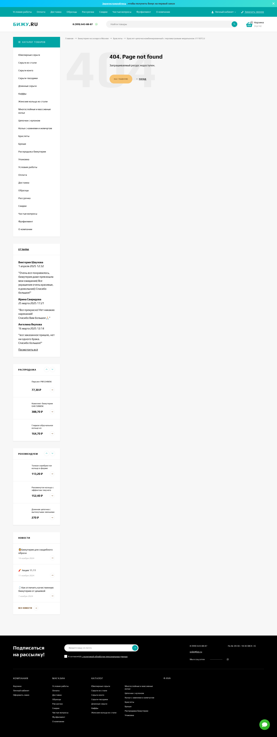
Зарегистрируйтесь (114, 3)
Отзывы (23, 249)
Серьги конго (97, 695)
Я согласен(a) (96, 656)
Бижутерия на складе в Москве (93, 38)
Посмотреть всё (28, 349)
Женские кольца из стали (103, 712)
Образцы (72, 11)
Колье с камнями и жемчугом (139, 697)
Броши (128, 706)
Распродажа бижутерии (136, 711)
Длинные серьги (99, 704)
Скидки (103, 11)
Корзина (17, 686)
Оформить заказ (21, 695)
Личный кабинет (21, 690)
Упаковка (129, 715)
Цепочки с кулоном (134, 693)
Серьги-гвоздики (99, 699)
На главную (121, 79)
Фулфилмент (143, 11)
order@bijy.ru (196, 652)
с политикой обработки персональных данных (105, 656)
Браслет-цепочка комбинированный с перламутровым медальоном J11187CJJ (166, 38)
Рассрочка (88, 11)
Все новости (28, 608)
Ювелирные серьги (100, 686)
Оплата (41, 11)
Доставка (56, 11)
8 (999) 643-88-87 (83, 24)
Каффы (94, 708)
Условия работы (22, 11)
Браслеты (117, 38)
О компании (163, 11)
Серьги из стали (99, 690)
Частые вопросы (122, 11)
